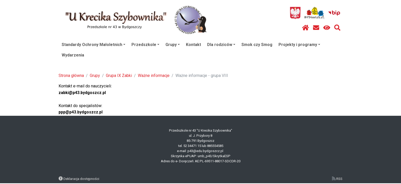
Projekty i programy (299, 44)
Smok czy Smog (256, 44)
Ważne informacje (154, 75)
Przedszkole (145, 44)
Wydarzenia (73, 55)
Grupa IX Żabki (119, 75)
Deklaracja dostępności (81, 179)
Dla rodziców (221, 44)
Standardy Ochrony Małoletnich (93, 44)
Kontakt (193, 44)
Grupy (172, 44)
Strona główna (71, 75)
